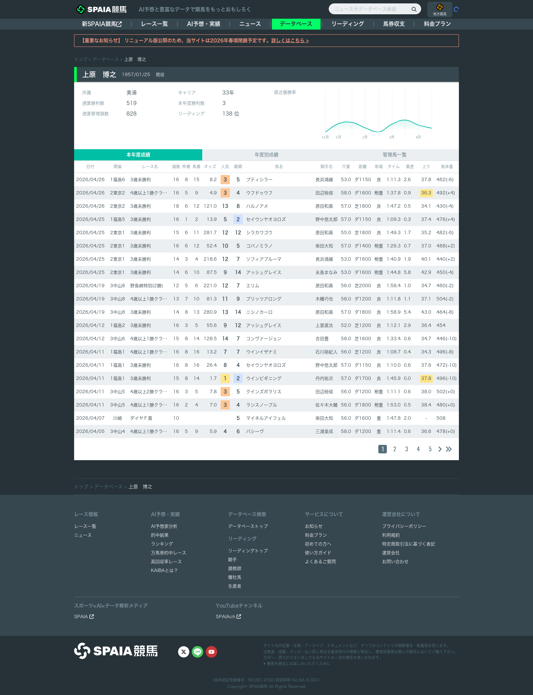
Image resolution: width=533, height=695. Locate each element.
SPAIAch (228, 616)
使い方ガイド (318, 553)
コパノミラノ (259, 246)
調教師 (234, 568)
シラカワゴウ (259, 232)
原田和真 (324, 206)
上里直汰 (324, 325)
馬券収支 (394, 24)
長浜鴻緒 (324, 179)
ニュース (250, 24)
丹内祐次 (324, 378)
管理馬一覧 (395, 154)
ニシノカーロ (259, 312)
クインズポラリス (263, 391)
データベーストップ (248, 526)
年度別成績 (266, 154)
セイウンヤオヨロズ (266, 219)
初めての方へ (318, 544)
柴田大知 (324, 246)
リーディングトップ (248, 551)
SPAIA (84, 616)
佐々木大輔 (326, 405)
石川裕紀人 (326, 352)
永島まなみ (326, 272)
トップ (80, 59)
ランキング (162, 544)
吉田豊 (322, 338)
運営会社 (391, 553)
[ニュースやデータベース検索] (375, 8)
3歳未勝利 (140, 179)
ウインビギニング (263, 378)
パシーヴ (255, 431)
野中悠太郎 (326, 219)
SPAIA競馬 (258, 686)
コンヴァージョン (263, 338)
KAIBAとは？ (164, 570)
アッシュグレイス (263, 272)
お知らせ (314, 526)
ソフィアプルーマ (263, 259)
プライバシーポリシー (404, 526)
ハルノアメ (257, 206)
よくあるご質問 (320, 561)
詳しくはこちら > (290, 40)
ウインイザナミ (261, 352)
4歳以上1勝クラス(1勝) (154, 193)
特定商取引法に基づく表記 (408, 544)
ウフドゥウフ (259, 193)
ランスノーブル (261, 405)
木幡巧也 (324, 299)
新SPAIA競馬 (102, 24)
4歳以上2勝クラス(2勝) (154, 391)
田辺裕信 (324, 193)
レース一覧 (154, 24)
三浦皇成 (324, 431)
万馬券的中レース (168, 553)
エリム (252, 285)
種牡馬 (234, 577)
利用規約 (391, 535)
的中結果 (160, 535)
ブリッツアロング (263, 299)
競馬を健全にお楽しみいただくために (296, 663)
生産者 (234, 586)
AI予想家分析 (164, 526)
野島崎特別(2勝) (146, 285)
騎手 (232, 559)
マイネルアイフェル (266, 418)
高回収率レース (166, 561)
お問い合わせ (395, 561)
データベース (296, 24)
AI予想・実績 (203, 24)
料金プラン (316, 535)
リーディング (347, 24)
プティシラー (259, 179)
